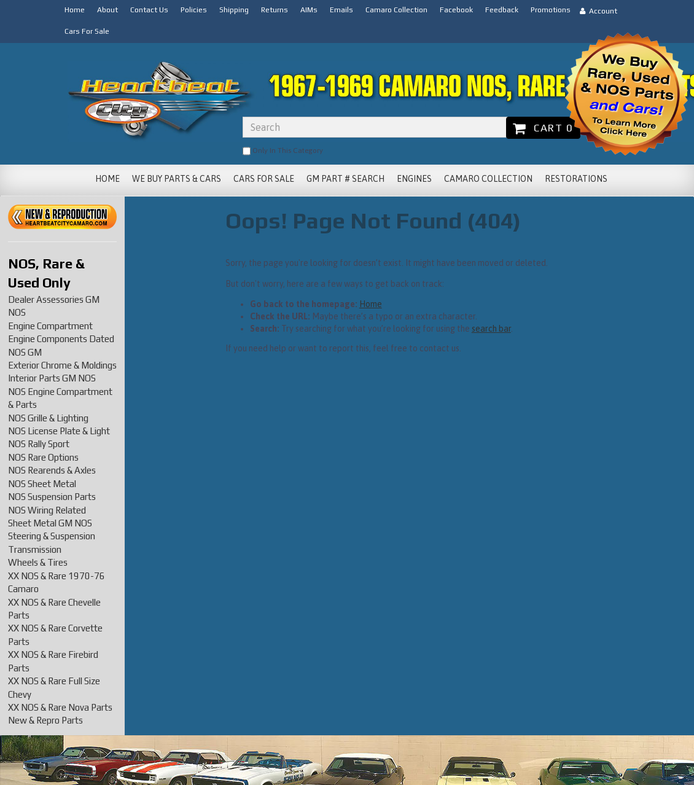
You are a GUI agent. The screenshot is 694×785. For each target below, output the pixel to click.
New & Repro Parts (45, 720)
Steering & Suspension (51, 536)
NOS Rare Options (43, 457)
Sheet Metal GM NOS (50, 523)
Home (370, 304)
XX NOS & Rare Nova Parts (60, 707)
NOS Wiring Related (47, 510)
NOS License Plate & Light (59, 431)
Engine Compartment (50, 326)
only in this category (283, 151)
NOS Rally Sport (38, 444)
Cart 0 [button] (543, 128)
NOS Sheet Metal (42, 483)
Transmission (34, 549)
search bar (491, 329)
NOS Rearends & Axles (52, 470)
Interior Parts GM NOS (52, 378)
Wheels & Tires (38, 562)
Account (598, 11)
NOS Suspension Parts (52, 496)
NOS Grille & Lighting (48, 418)
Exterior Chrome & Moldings (62, 365)
